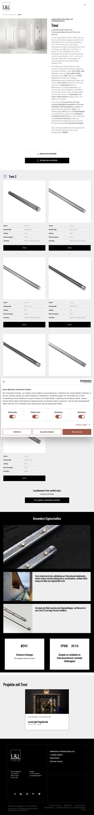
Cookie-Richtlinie (79, 805)
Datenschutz (68, 805)
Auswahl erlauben (47, 432)
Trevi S (65, 132)
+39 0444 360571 (35, 773)
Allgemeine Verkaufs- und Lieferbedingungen (70, 807)
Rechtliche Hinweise (55, 805)
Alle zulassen (77, 432)
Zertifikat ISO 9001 (56, 761)
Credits (84, 810)
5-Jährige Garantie (56, 755)
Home (5, 14)
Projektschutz (55, 758)
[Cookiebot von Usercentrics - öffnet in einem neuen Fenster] (81, 381)
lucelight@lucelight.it (36, 775)
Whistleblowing (49, 807)
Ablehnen (17, 432)
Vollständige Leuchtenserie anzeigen (47, 500)
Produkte (12, 14)
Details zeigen (81, 425)
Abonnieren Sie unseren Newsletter (62, 751)
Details (24, 247)
